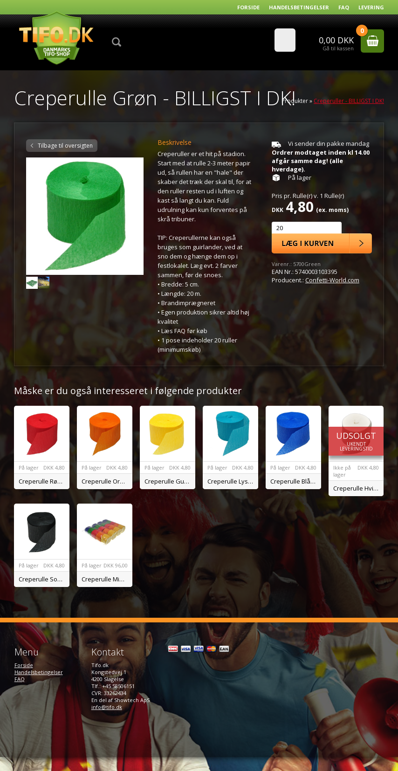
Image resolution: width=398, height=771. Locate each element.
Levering (371, 7)
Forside (248, 7)
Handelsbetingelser (299, 7)
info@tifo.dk (106, 706)
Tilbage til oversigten (65, 146)
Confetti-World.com (332, 280)
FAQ (343, 7)
